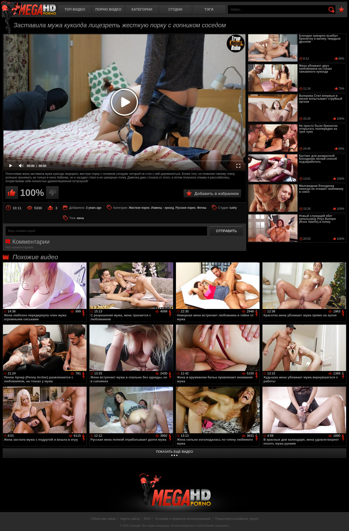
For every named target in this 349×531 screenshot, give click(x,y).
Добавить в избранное (216, 194)
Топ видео (75, 9)
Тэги (208, 9)
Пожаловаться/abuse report (236, 519)
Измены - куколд (162, 207)
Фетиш (201, 207)
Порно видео (108, 9)
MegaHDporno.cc (28, 8)
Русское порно (185, 207)
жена (80, 218)
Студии (175, 9)
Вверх (341, 522)
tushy (233, 207)
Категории (142, 9)
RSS (147, 519)
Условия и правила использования (182, 519)
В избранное (341, 9)
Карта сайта (130, 519)
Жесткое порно (139, 207)
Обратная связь (103, 519)
